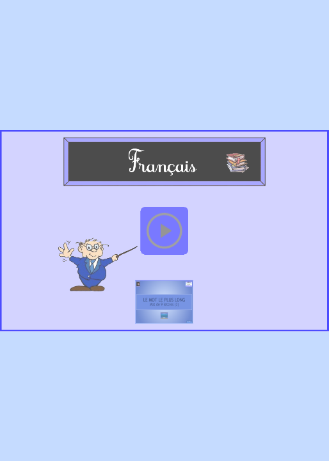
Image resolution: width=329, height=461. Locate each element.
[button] (164, 230)
